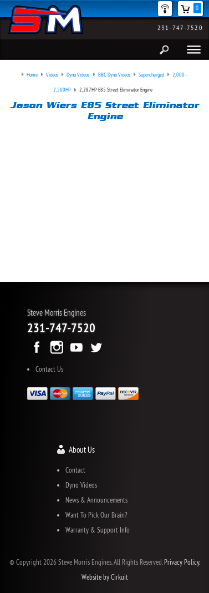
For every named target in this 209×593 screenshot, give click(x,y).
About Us (82, 449)
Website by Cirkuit (104, 576)
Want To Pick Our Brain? (96, 514)
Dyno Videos (81, 484)
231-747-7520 (180, 27)
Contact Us (49, 368)
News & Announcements (96, 499)
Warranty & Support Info (97, 529)
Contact (75, 469)
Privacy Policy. (182, 561)
